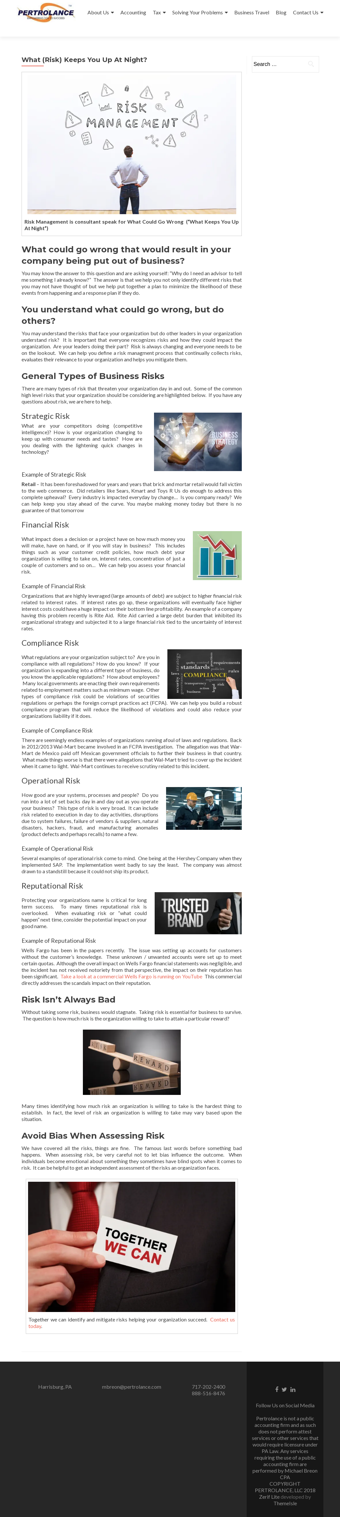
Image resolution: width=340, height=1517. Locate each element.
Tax (157, 12)
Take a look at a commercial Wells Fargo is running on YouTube (131, 964)
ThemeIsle (285, 1491)
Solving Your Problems (197, 12)
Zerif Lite (270, 1485)
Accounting (133, 12)
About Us (98, 12)
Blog (281, 12)
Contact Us (305, 12)
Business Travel (251, 12)
